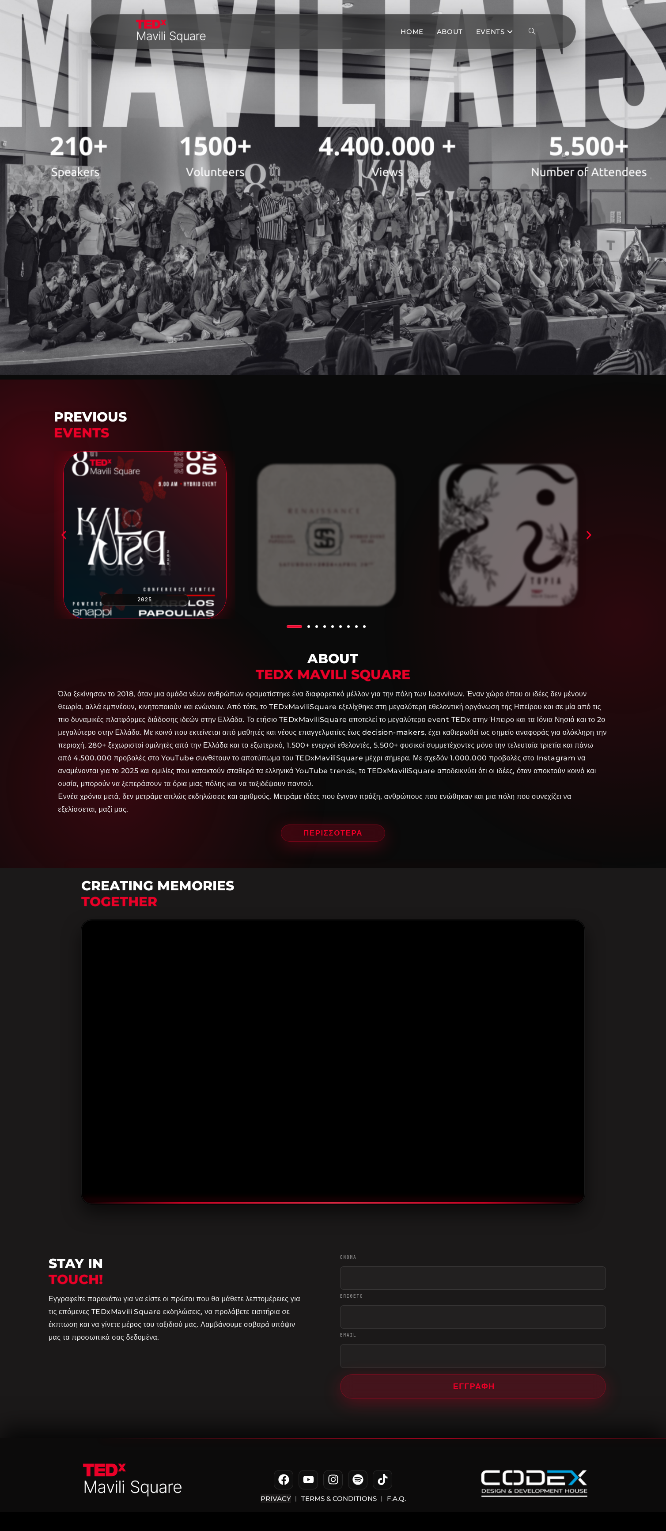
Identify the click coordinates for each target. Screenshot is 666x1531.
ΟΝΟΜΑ (348, 1258)
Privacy (276, 1498)
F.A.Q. (395, 1498)
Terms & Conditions (339, 1498)
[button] (63, 535)
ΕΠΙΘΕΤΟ (351, 1297)
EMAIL (348, 1336)
